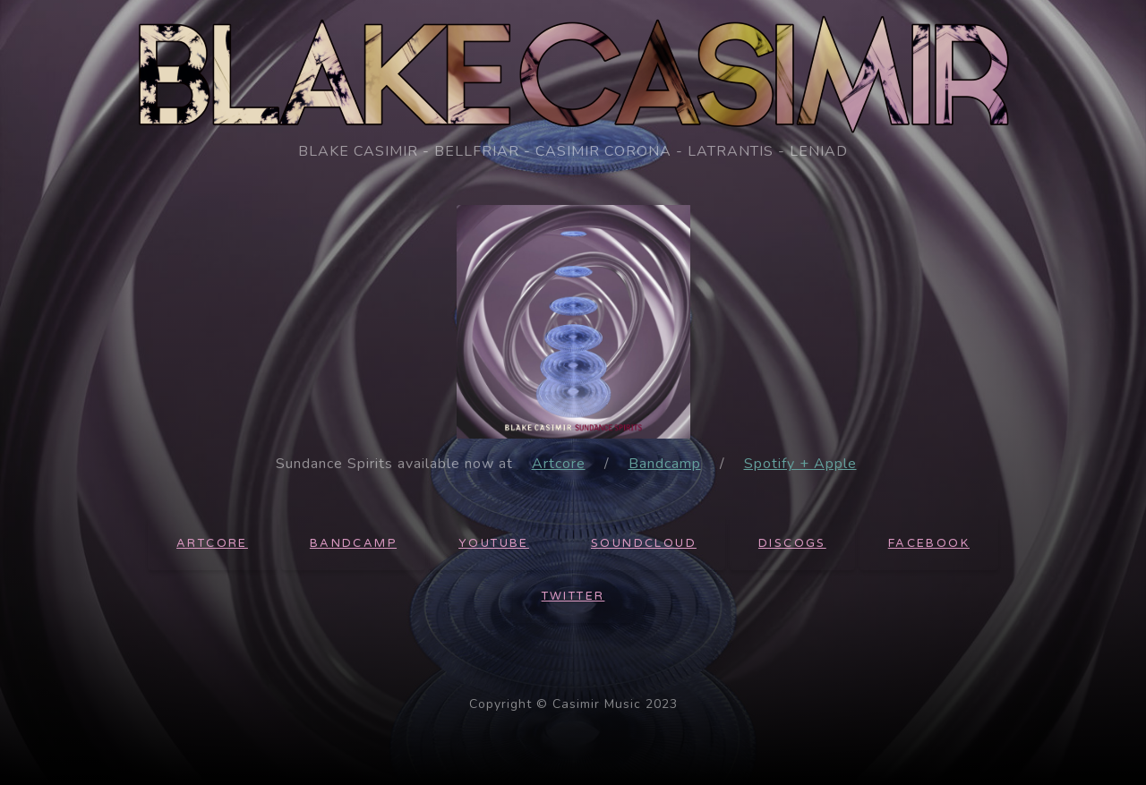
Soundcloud (644, 543)
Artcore (559, 464)
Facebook (929, 543)
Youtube (493, 543)
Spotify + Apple (800, 464)
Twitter (573, 596)
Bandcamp (665, 464)
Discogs (792, 543)
